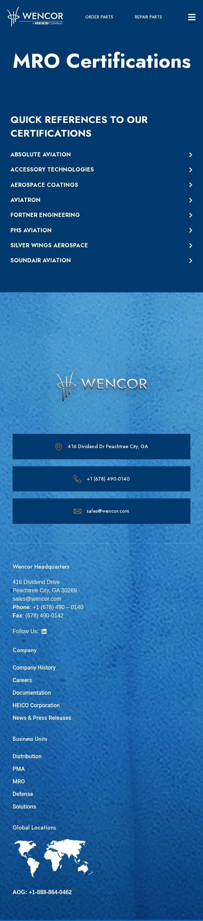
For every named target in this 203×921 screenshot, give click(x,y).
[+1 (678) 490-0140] (77, 479)
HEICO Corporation (36, 705)
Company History (34, 667)
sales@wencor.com (108, 510)
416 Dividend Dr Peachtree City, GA (108, 446)
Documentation (32, 692)
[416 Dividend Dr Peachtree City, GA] (59, 447)
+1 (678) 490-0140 (108, 478)
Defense (23, 794)
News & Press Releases (42, 718)
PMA (19, 769)
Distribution (27, 756)
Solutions (24, 806)
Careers (22, 680)
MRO (19, 781)
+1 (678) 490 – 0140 (58, 607)
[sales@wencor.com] (77, 511)
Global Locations (34, 828)
